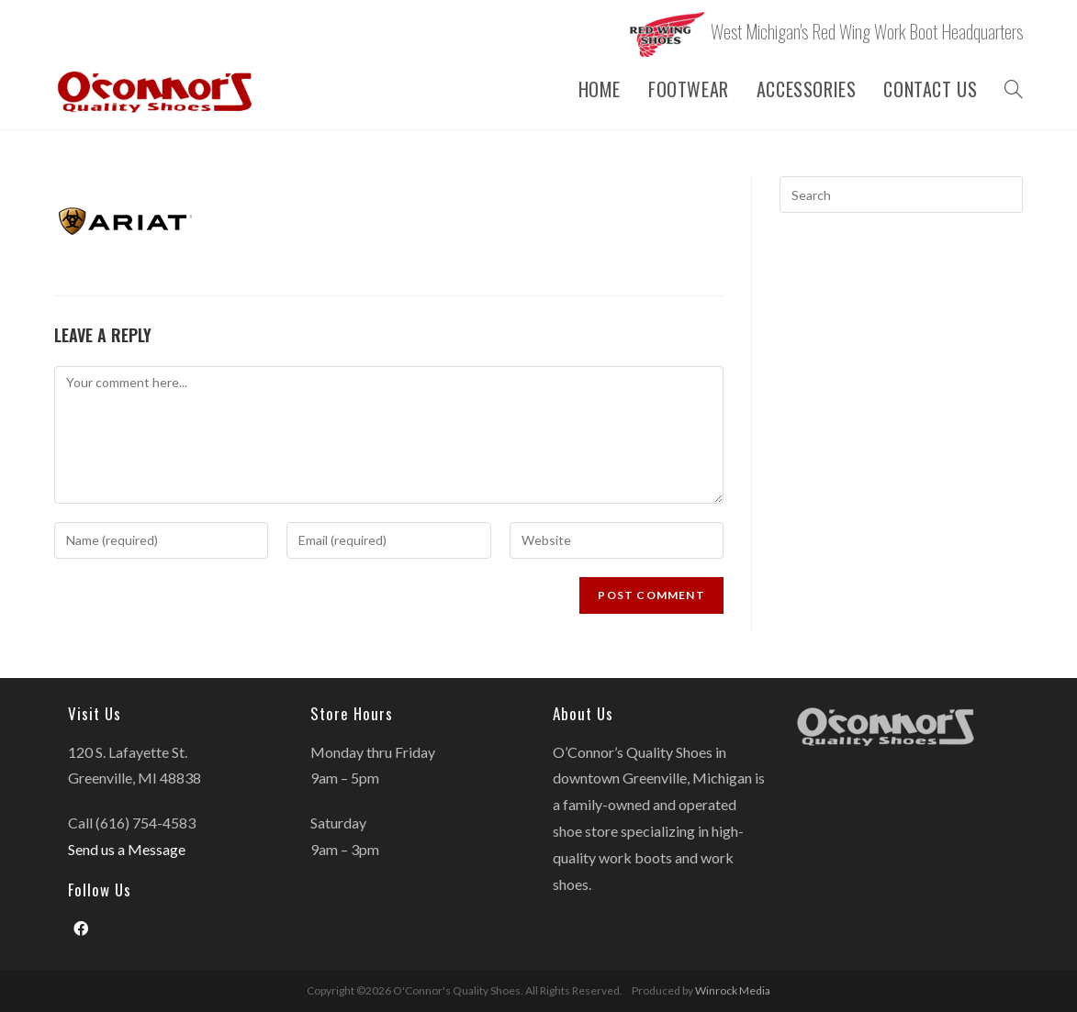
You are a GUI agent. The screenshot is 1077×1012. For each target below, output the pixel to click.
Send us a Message (126, 849)
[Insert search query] (902, 194)
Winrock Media (732, 990)
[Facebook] (80, 929)
